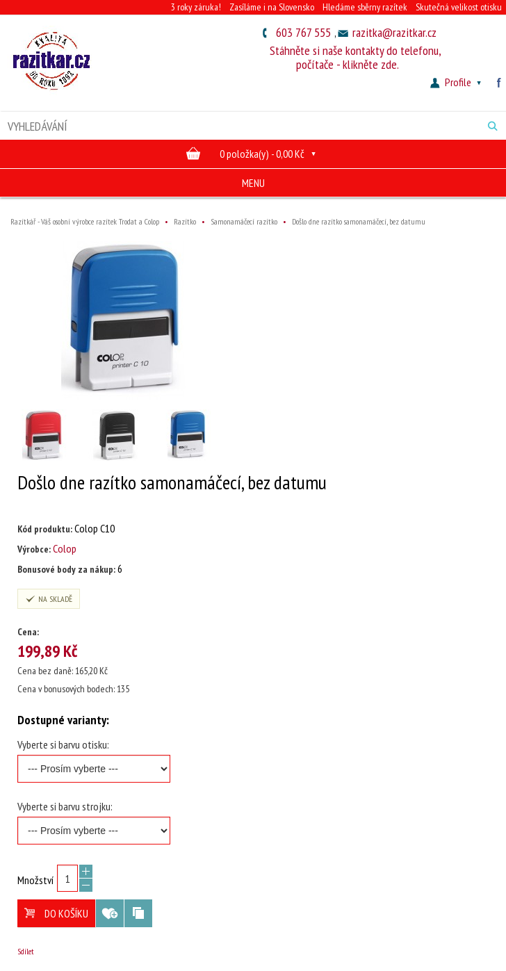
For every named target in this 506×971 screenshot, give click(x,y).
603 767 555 (303, 32)
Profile (457, 82)
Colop (64, 548)
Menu (253, 183)
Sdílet (25, 951)
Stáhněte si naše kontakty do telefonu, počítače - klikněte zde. (355, 57)
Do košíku (56, 913)
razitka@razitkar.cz (394, 32)
